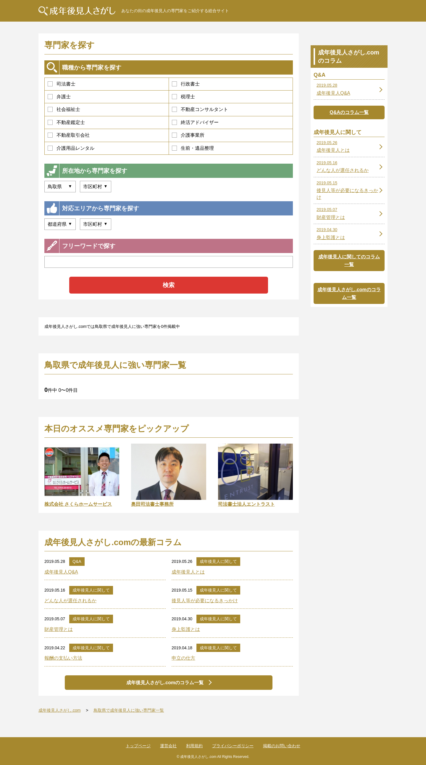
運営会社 (168, 745)
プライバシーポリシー (233, 745)
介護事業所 (188, 135)
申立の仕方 (183, 658)
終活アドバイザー (195, 122)
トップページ (138, 745)
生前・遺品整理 (193, 148)
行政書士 (186, 83)
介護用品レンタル (71, 148)
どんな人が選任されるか (70, 600)
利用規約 (194, 745)
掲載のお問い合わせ (281, 745)
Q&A (76, 561)
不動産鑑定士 (66, 122)
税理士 (183, 96)
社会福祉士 (64, 109)
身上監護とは (186, 629)
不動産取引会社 (69, 135)
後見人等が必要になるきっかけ (205, 600)
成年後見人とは (188, 571)
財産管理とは (58, 629)
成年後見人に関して (218, 561)
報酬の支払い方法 (63, 658)
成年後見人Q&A (61, 571)
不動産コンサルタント (200, 109)
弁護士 (59, 96)
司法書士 (61, 83)
